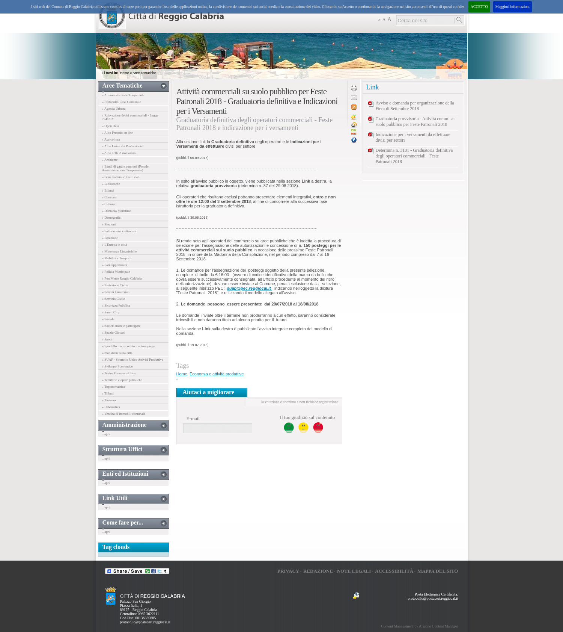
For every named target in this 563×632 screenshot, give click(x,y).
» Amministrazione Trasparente (123, 95)
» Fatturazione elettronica (119, 231)
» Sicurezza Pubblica (116, 305)
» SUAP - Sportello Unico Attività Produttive (132, 359)
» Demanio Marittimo (117, 211)
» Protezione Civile (115, 285)
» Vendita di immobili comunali (123, 414)
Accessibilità (394, 571)
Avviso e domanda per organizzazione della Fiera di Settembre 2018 (415, 105)
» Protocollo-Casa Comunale (121, 102)
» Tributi (108, 393)
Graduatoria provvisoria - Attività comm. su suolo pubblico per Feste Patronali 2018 (415, 121)
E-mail (193, 418)
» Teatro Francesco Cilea (118, 373)
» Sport (107, 339)
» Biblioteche (111, 184)
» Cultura (108, 204)
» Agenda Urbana (114, 108)
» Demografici (112, 217)
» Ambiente (110, 160)
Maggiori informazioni (512, 7)
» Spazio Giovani (114, 332)
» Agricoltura (111, 139)
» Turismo (109, 400)
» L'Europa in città (114, 244)
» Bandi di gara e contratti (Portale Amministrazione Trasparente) (125, 168)
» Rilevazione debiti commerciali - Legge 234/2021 (130, 117)
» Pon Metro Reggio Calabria (122, 278)
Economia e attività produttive (217, 374)
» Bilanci (108, 190)
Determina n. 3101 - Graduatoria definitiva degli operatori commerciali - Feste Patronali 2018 (414, 156)
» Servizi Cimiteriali (116, 292)
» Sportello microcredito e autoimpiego (128, 346)
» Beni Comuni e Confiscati (121, 177)
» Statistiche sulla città (117, 353)
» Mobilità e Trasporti (117, 258)
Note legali (354, 571)
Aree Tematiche (144, 73)
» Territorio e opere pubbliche (122, 380)
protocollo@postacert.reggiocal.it (145, 622)
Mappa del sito (437, 571)
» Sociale (108, 319)
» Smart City (110, 312)
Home (124, 73)
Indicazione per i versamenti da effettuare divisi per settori (413, 137)
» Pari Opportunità (114, 265)
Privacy (288, 571)
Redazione (318, 571)
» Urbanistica (111, 407)
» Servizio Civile (113, 299)
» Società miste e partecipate (121, 326)
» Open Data (110, 126)
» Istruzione (110, 238)
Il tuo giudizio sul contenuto (307, 417)
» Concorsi (109, 197)
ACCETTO (479, 7)
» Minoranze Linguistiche (119, 251)
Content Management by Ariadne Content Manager (419, 626)
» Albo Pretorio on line (117, 133)
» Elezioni (109, 224)
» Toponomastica (113, 387)
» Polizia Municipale (116, 272)
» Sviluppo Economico (117, 366)
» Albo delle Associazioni (119, 153)
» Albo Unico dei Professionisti (123, 146)
